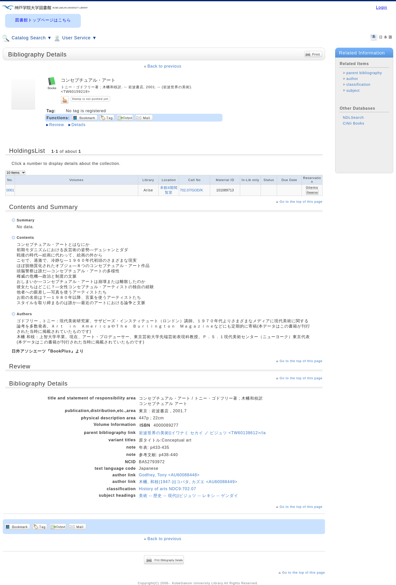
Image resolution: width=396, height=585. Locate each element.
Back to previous (164, 66)
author (352, 79)
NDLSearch (353, 117)
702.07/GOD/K (191, 190)
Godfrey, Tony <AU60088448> (169, 475)
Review (56, 125)
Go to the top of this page (301, 201)
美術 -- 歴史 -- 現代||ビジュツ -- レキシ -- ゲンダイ (188, 495)
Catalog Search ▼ (27, 38)
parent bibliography (364, 73)
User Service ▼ (75, 38)
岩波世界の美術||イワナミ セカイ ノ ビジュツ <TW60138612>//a (202, 433)
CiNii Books (353, 123)
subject (353, 91)
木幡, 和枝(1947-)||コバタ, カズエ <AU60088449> (188, 482)
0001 (10, 190)
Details (78, 125)
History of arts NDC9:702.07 (167, 489)
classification (358, 84)
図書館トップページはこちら (43, 20)
